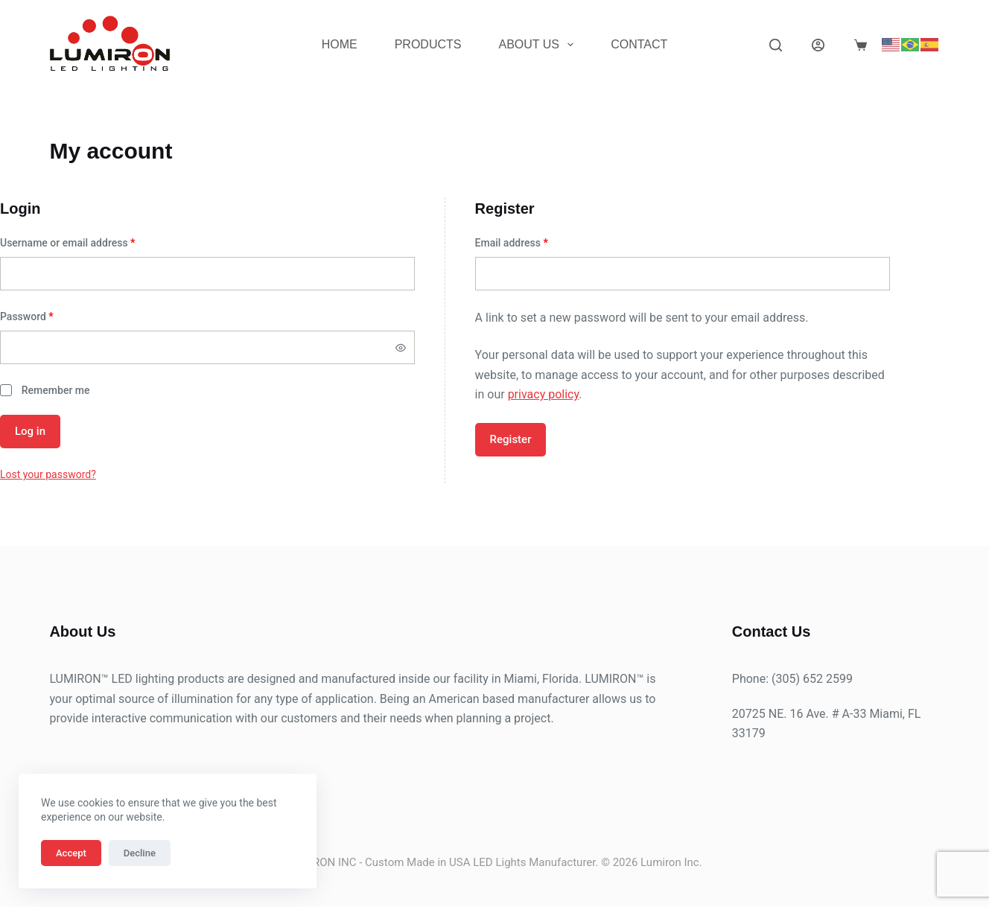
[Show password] (400, 348)
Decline (140, 853)
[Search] (775, 45)
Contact (639, 44)
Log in (30, 431)
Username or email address (88, 242)
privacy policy (543, 394)
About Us (538, 45)
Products (428, 44)
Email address (532, 242)
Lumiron (660, 862)
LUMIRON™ (78, 679)
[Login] (818, 45)
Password (47, 315)
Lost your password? (48, 474)
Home (339, 44)
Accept (71, 853)
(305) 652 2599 (812, 679)
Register (511, 439)
